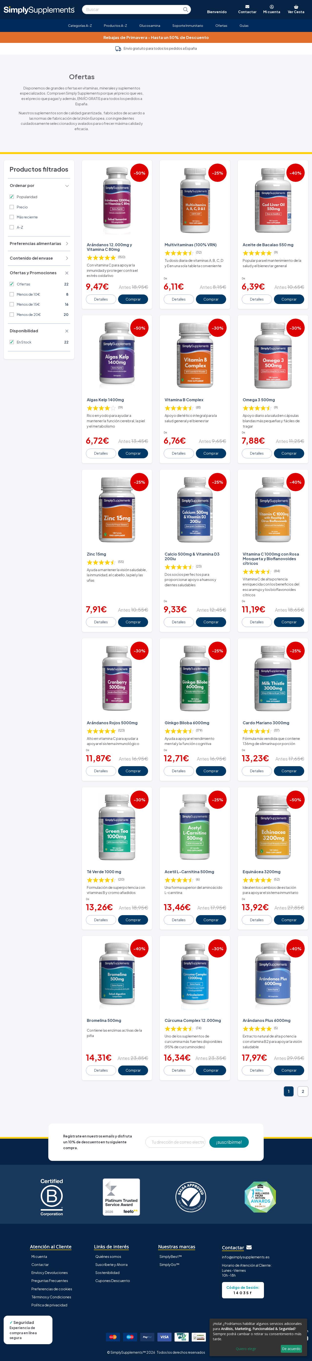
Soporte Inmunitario (187, 25)
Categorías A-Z (80, 25)
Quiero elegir (246, 1348)
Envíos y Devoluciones (49, 1272)
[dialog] (258, 1337)
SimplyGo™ (170, 1264)
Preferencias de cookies (51, 1289)
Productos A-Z (115, 25)
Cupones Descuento (112, 1280)
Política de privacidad (49, 1305)
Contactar (40, 1264)
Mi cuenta (39, 1256)
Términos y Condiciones (51, 1297)
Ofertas (221, 25)
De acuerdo (291, 1348)
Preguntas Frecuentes (49, 1280)
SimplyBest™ (171, 1256)
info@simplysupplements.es (246, 1257)
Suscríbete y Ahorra (111, 1264)
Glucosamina (149, 25)
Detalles (101, 299)
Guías (244, 25)
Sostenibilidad (107, 1272)
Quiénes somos (108, 1256)
